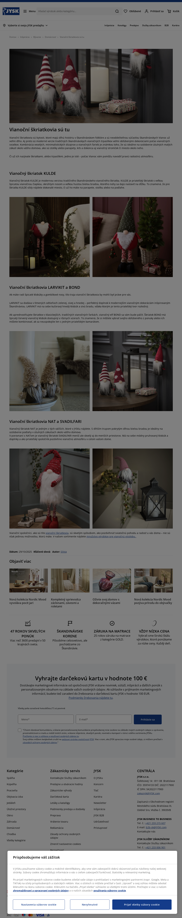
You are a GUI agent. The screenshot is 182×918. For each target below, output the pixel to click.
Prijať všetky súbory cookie (142, 904)
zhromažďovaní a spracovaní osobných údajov (41, 890)
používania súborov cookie (110, 890)
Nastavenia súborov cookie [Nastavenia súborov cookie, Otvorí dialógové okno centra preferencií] (38, 904)
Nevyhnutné (90, 904)
